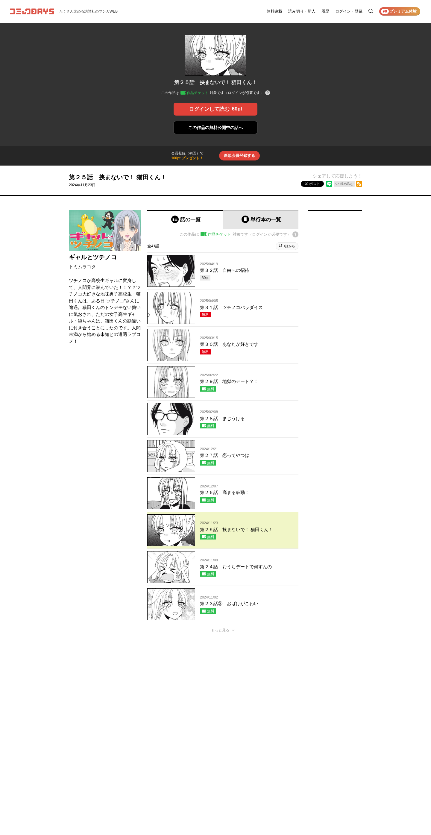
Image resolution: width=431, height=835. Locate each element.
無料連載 (274, 11)
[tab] (185, 219)
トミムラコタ (82, 266)
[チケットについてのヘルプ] (267, 93)
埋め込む (346, 184)
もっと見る (220, 630)
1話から (289, 246)
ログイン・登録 (348, 11)
